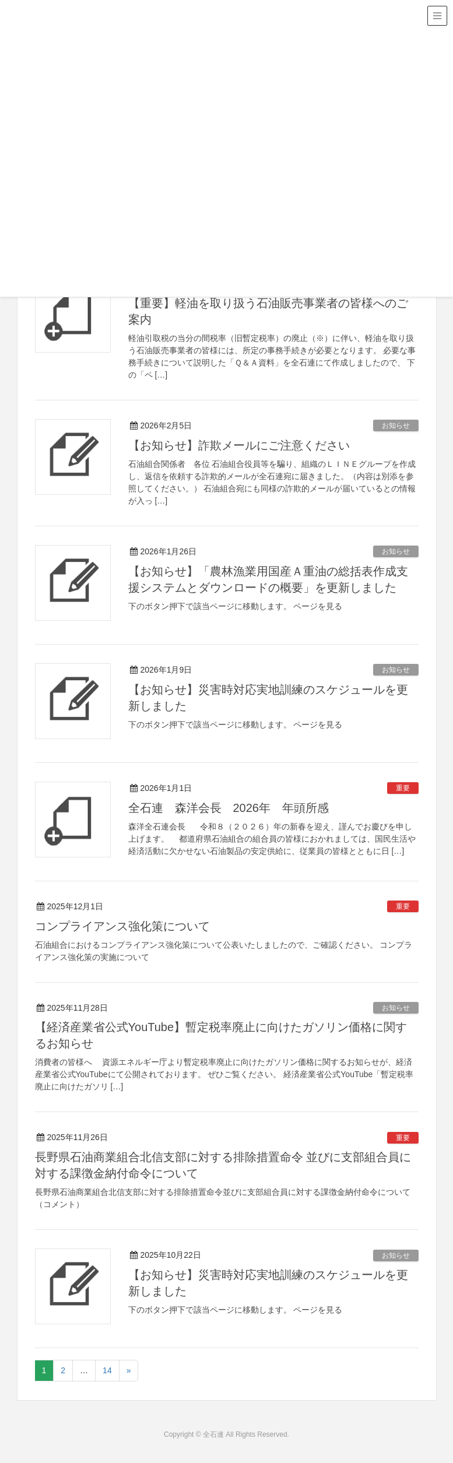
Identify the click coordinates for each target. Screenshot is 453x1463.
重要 (403, 788)
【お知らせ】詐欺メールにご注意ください (239, 445)
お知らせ (396, 425)
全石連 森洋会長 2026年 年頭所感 (228, 807)
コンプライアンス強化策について (122, 926)
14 (107, 1370)
